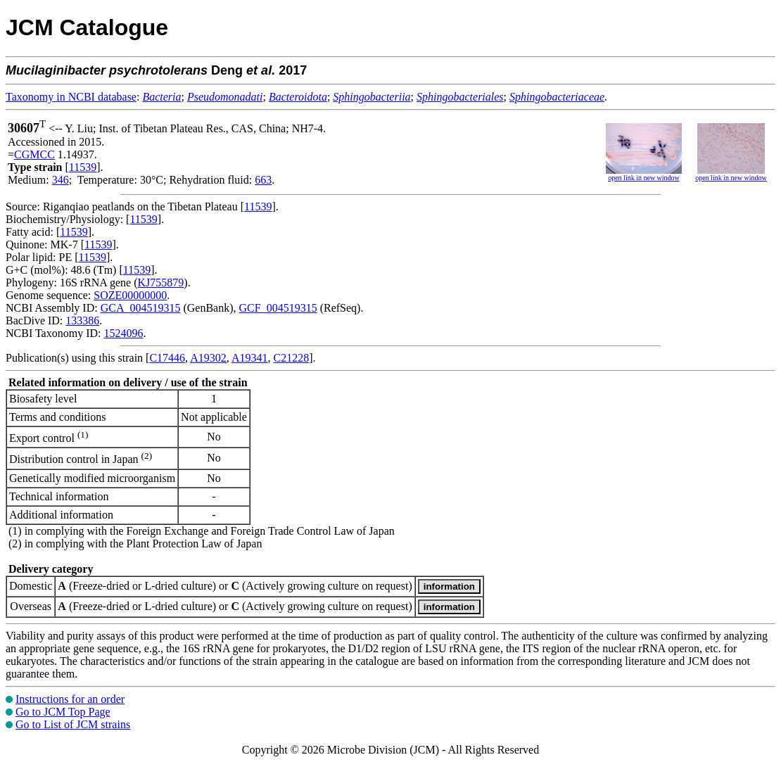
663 (263, 180)
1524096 (123, 333)
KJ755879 (161, 282)
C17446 (167, 358)
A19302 (208, 358)
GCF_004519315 (278, 308)
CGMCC (34, 154)
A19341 (249, 358)
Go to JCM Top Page (62, 712)
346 (60, 180)
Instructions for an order (70, 699)
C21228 (291, 358)
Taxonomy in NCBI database (71, 97)
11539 (82, 167)
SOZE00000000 (130, 295)
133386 (82, 320)
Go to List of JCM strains (72, 724)
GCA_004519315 (141, 308)
